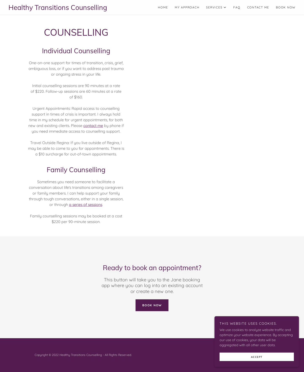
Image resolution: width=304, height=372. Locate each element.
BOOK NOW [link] (286, 7)
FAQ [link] (236, 7)
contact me (93, 125)
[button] (216, 7)
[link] (80, 9)
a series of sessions (85, 204)
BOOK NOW (152, 305)
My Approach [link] (187, 7)
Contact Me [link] (258, 7)
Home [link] (163, 7)
